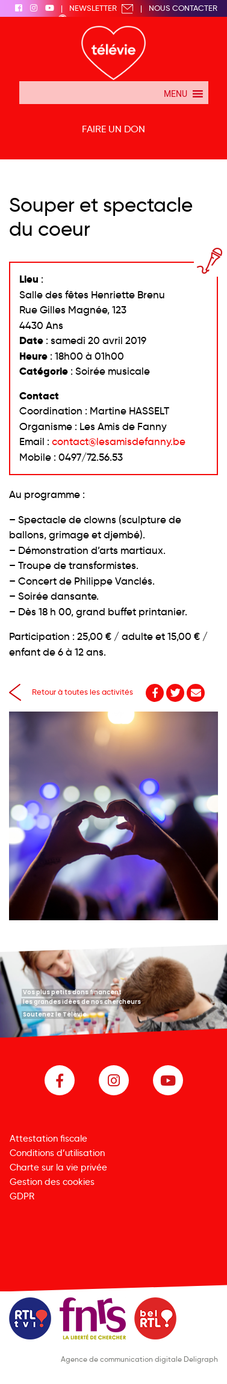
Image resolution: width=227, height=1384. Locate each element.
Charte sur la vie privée (58, 1167)
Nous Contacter (183, 8)
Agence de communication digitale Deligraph (139, 1359)
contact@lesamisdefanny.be (118, 441)
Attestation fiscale (48, 1138)
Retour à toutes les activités (71, 692)
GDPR (22, 1196)
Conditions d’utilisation (57, 1153)
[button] (175, 92)
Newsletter (101, 8)
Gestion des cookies (52, 1181)
